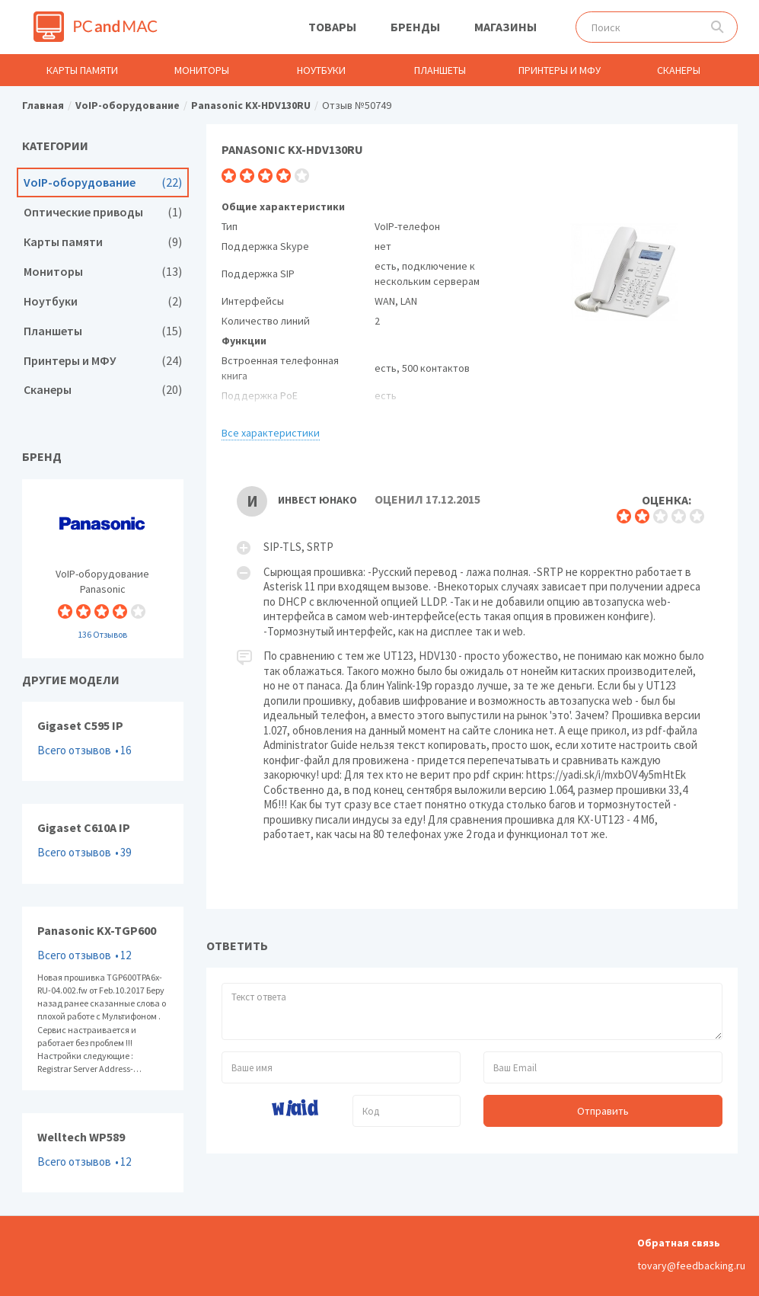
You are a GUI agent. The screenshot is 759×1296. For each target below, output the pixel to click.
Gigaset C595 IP (103, 741)
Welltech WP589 (103, 1152)
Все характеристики (271, 433)
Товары (332, 26)
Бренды (415, 26)
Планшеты (440, 70)
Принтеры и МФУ (559, 70)
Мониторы (201, 70)
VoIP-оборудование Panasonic (103, 569)
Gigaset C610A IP (103, 843)
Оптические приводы (103, 212)
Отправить (603, 1111)
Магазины (505, 26)
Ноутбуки (321, 70)
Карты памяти (82, 70)
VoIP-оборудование (103, 182)
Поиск (717, 27)
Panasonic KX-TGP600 (103, 998)
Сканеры (678, 70)
